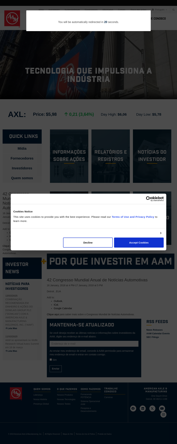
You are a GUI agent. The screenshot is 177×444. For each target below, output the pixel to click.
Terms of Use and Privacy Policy (133, 216)
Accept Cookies (139, 242)
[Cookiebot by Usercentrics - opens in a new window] (148, 198)
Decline (87, 242)
